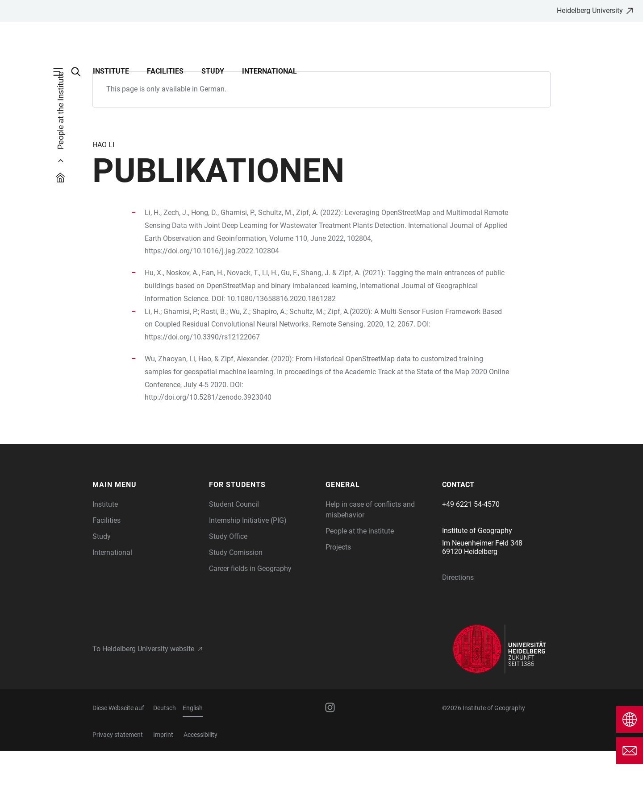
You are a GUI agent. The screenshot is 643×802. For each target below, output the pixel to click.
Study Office (228, 587)
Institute (111, 71)
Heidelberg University (590, 10)
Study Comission (236, 603)
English (193, 758)
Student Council (234, 555)
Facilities (165, 71)
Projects (338, 598)
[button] (146, 536)
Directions (458, 628)
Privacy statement (117, 785)
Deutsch (164, 758)
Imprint (163, 785)
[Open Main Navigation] (62, 72)
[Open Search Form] (80, 72)
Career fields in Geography (250, 619)
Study (212, 71)
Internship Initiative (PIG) (248, 571)
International (269, 71)
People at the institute (360, 582)
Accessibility (200, 785)
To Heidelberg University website (143, 699)
